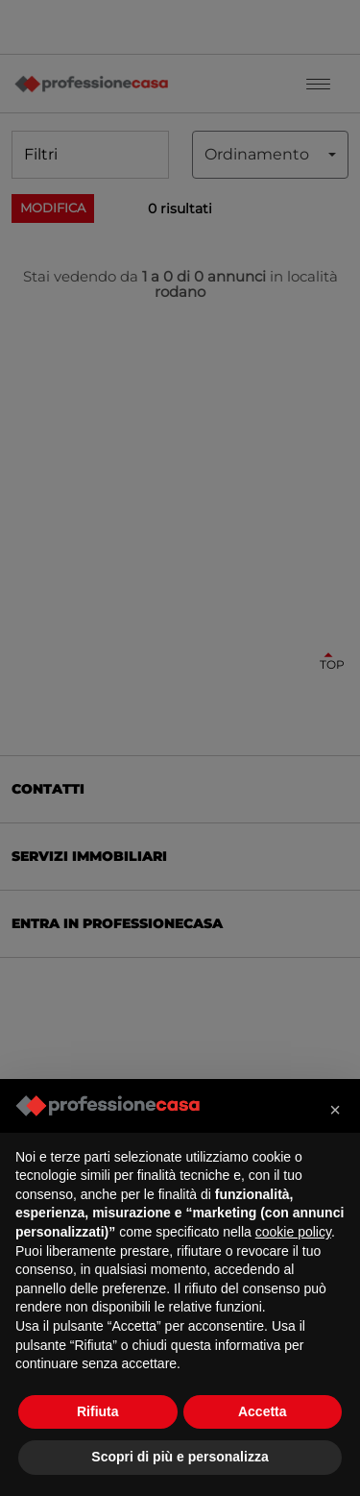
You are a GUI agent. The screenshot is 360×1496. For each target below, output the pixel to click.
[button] (335, 1109)
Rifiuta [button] (98, 1411)
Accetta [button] (262, 1411)
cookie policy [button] (293, 1231)
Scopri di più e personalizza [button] (179, 1456)
